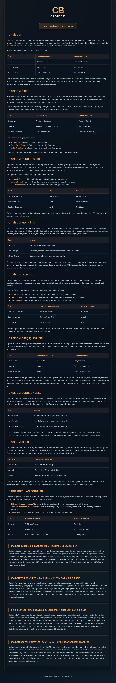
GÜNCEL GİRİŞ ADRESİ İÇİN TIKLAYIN (58, 26)
